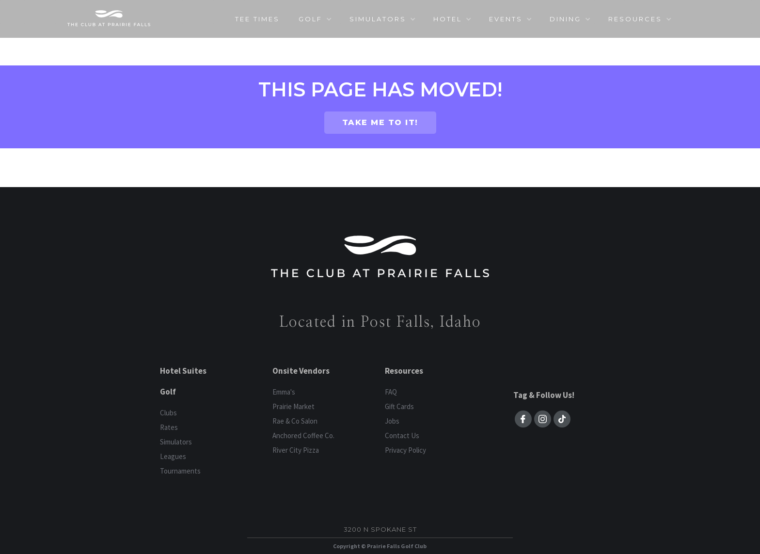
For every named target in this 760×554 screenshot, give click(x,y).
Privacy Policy (405, 450)
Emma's (283, 391)
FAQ (391, 391)
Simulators (176, 441)
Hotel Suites (183, 370)
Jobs (392, 421)
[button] (314, 19)
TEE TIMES (257, 19)
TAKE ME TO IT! (380, 122)
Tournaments (180, 470)
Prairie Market (293, 406)
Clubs (168, 412)
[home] (108, 18)
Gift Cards (399, 406)
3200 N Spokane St (380, 529)
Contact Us (402, 435)
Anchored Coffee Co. (303, 435)
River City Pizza (295, 450)
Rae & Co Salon (294, 421)
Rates (169, 427)
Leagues (173, 456)
